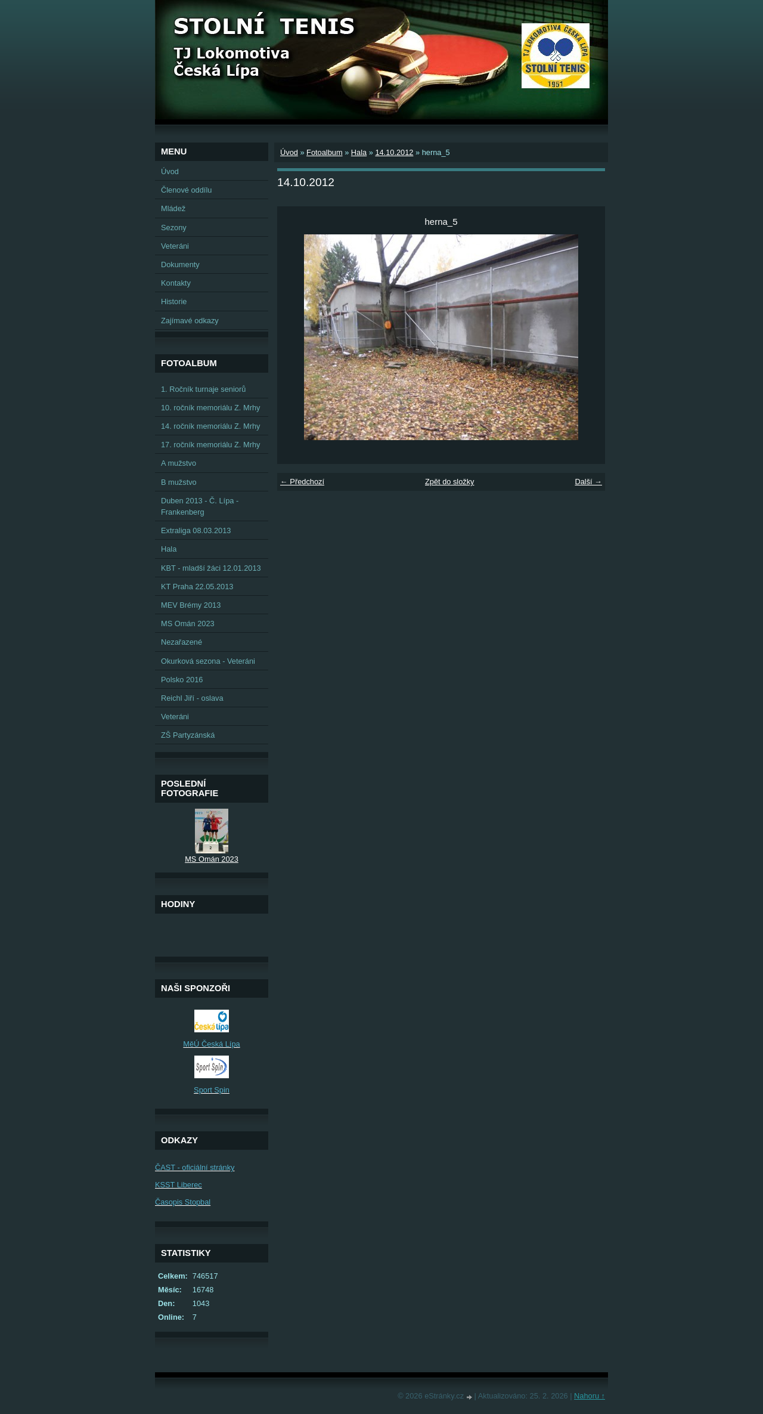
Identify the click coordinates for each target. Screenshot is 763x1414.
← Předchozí (302, 481)
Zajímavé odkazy (190, 320)
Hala (359, 152)
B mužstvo (179, 482)
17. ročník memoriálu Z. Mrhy (210, 444)
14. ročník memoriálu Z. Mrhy (210, 426)
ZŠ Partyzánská (188, 735)
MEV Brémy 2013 (191, 605)
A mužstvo (178, 463)
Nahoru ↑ (589, 1395)
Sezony (174, 227)
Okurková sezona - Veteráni (208, 661)
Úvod (289, 152)
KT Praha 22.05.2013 (197, 586)
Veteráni (175, 246)
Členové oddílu (186, 189)
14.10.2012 (394, 152)
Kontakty (176, 283)
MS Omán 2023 (188, 623)
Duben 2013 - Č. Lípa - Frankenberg (199, 506)
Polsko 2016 (182, 679)
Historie (174, 301)
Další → (588, 481)
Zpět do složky (449, 481)
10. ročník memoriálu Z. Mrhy (210, 407)
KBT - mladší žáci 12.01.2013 (211, 568)
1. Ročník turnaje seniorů (203, 389)
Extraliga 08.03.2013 (196, 530)
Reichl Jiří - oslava (192, 698)
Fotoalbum (324, 152)
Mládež (173, 208)
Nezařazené (181, 642)
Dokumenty (180, 264)
